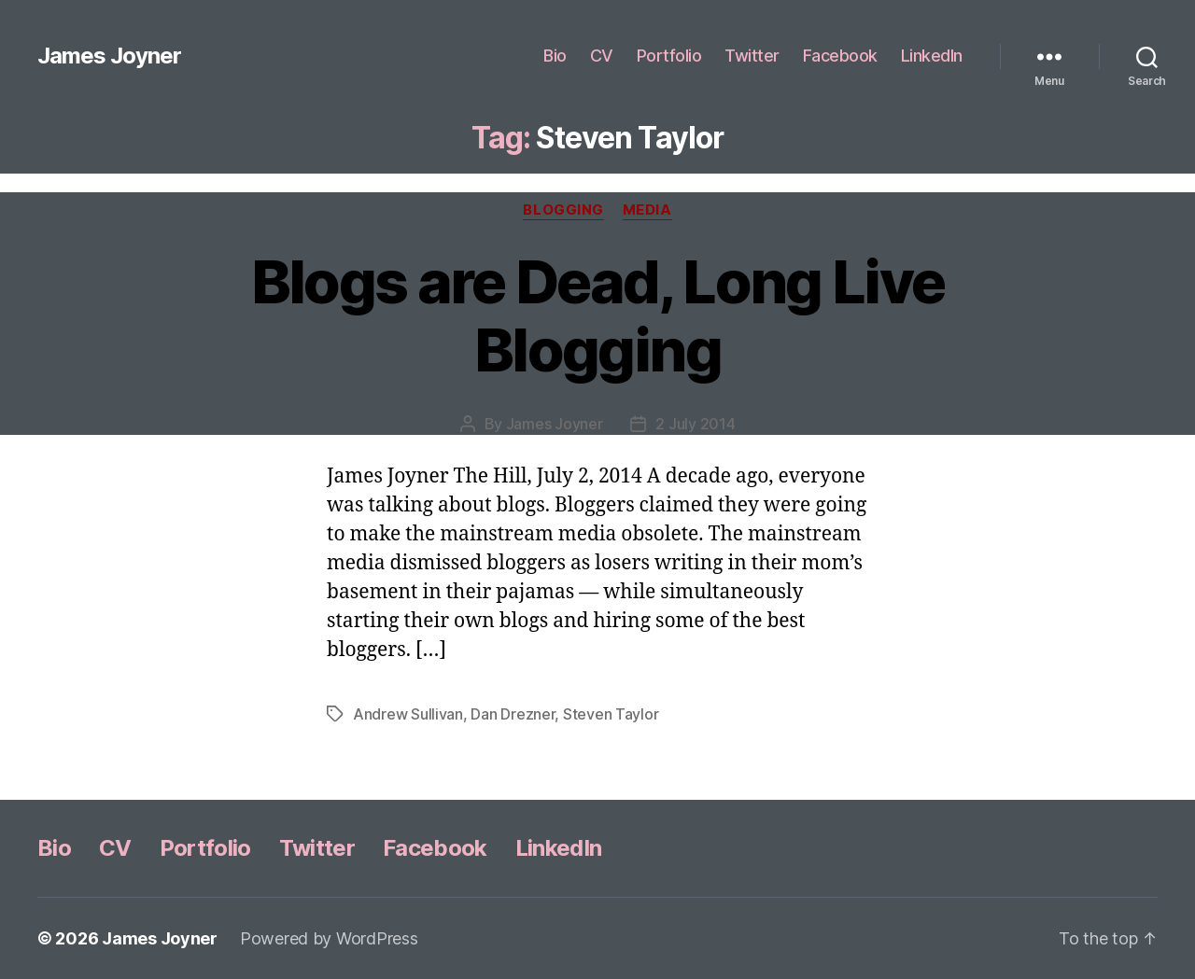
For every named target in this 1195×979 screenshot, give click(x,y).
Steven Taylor (611, 714)
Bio (555, 55)
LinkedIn (932, 55)
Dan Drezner (513, 714)
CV (601, 55)
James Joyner (109, 56)
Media (647, 210)
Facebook (840, 55)
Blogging (563, 210)
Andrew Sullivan (408, 714)
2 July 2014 (695, 423)
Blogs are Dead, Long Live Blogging (598, 315)
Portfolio (669, 55)
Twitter (752, 55)
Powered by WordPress (329, 938)
